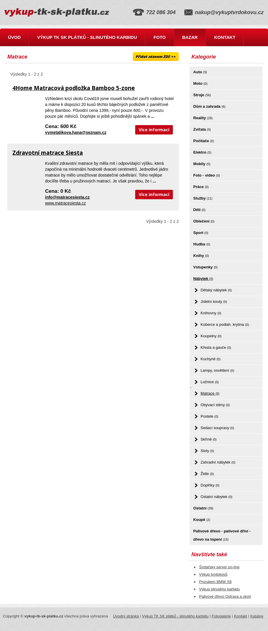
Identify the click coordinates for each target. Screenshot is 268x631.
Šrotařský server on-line (219, 567)
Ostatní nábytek (216, 496)
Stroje (202, 95)
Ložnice (210, 382)
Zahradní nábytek (218, 462)
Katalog (256, 616)
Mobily (201, 164)
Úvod (14, 37)
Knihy (201, 255)
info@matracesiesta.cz (67, 197)
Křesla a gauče (216, 347)
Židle (207, 473)
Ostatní (203, 508)
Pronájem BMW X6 (215, 581)
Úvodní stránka (126, 616)
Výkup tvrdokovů (213, 574)
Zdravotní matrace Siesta (47, 153)
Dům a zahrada (209, 106)
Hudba (201, 244)
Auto (200, 72)
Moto (200, 83)
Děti (199, 209)
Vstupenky (205, 267)
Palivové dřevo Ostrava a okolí (225, 596)
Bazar (190, 37)
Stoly (207, 451)
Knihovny (211, 313)
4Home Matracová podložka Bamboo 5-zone (73, 88)
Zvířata (202, 129)
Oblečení (203, 221)
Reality (203, 118)
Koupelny (211, 336)
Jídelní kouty (214, 301)
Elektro (202, 152)
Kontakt (224, 37)
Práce (201, 187)
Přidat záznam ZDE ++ (156, 56)
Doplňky (210, 485)
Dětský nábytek (216, 290)
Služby (202, 198)
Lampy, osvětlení (217, 370)
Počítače (203, 141)
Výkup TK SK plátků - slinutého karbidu (87, 37)
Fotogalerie (221, 616)
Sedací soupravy (217, 428)
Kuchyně (210, 359)
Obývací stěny (215, 405)
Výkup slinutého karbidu (219, 589)
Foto (159, 37)
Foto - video (206, 175)
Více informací (154, 129)
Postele (209, 416)
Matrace (210, 393)
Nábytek (203, 278)
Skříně (208, 439)
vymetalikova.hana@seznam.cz (75, 132)
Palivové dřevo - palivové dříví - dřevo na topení (221, 535)
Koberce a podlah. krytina (225, 324)
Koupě (201, 519)
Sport (200, 232)
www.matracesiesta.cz (65, 203)
